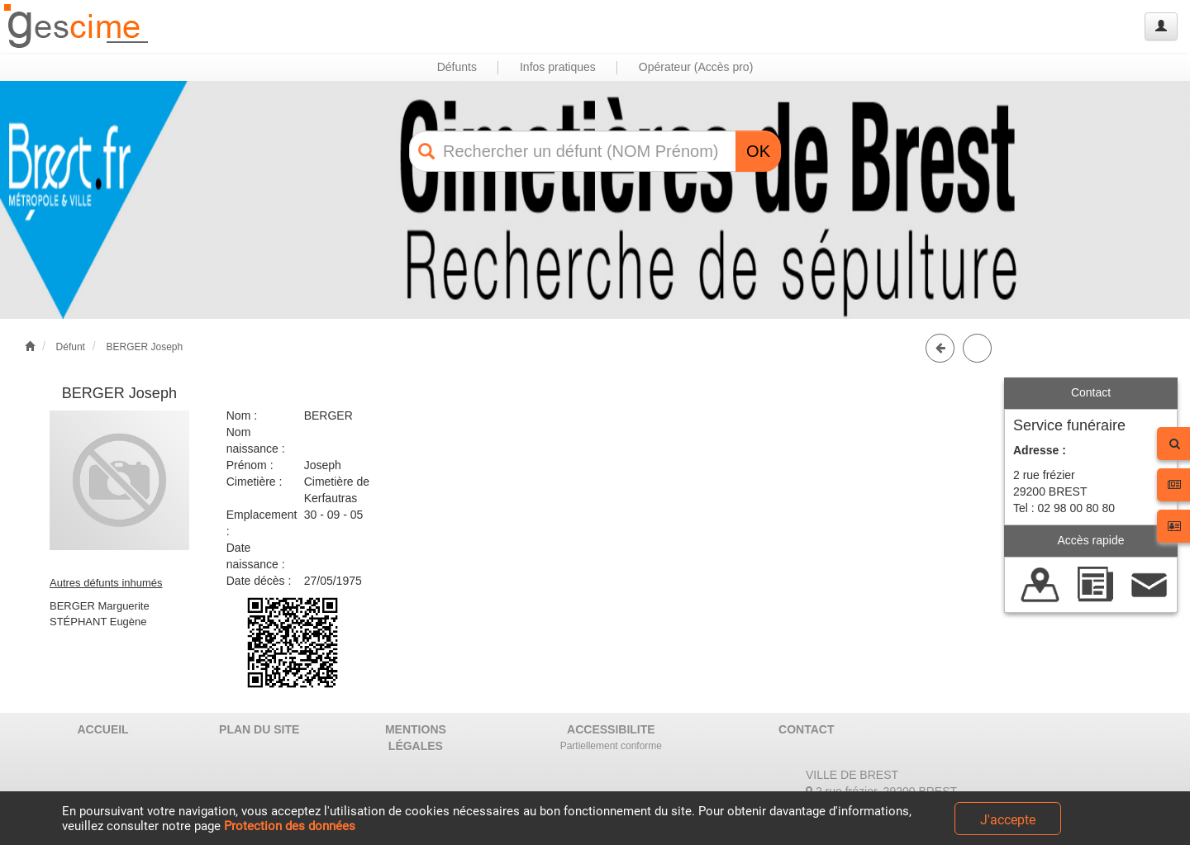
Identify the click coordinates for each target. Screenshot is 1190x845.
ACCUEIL (102, 729)
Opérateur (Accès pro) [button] (696, 67)
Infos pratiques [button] (558, 67)
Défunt (70, 347)
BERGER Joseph (144, 347)
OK (758, 151)
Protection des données (289, 826)
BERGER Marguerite (100, 606)
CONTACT (806, 729)
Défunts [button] (457, 67)
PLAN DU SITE (259, 729)
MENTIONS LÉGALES (415, 737)
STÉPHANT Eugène (98, 621)
